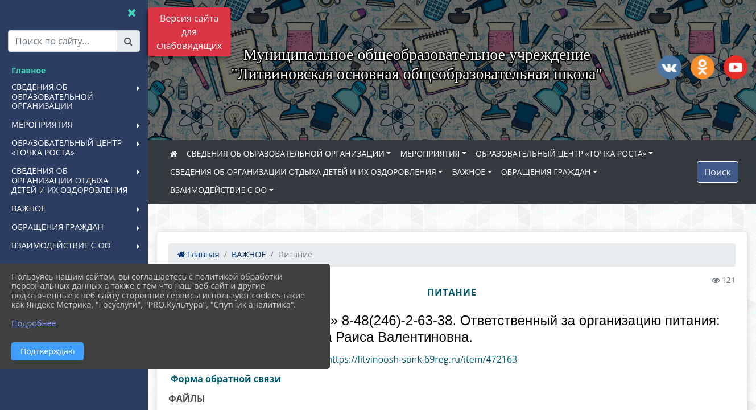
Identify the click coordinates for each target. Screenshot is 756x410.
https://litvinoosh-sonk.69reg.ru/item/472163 (422, 359)
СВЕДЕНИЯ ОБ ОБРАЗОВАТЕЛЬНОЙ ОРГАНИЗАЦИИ (286, 153)
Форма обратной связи (226, 378)
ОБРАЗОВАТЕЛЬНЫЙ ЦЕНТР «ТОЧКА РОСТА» (561, 153)
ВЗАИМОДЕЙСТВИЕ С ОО (218, 189)
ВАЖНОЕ (468, 171)
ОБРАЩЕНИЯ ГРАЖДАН (546, 171)
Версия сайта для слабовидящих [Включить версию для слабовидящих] (189, 32)
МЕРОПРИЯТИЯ (430, 153)
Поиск (717, 172)
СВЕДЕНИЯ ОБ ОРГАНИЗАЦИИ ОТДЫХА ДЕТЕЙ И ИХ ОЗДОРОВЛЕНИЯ (303, 171)
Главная (198, 254)
